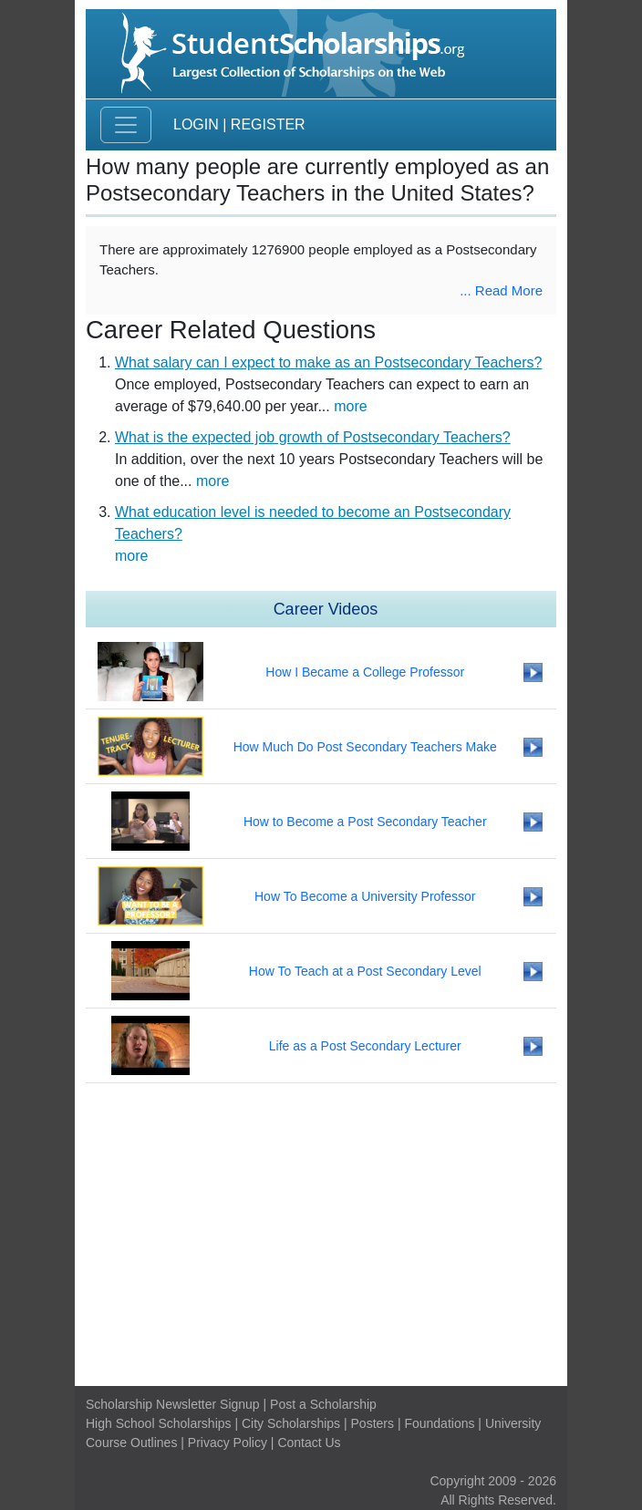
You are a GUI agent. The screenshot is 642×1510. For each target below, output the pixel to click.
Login (196, 124)
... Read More (501, 290)
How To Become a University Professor (365, 896)
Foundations (439, 1423)
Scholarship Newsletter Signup (173, 1404)
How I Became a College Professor (364, 672)
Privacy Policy (227, 1442)
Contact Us (308, 1442)
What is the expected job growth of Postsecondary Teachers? (313, 437)
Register (268, 124)
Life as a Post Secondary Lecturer (365, 1046)
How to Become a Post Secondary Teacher (365, 821)
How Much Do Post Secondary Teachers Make (365, 746)
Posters (372, 1423)
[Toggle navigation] (125, 125)
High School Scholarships (159, 1423)
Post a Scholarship (323, 1404)
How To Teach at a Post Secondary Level (365, 971)
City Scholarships (291, 1423)
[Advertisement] (321, 1234)
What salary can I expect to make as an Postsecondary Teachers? (328, 362)
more (350, 406)
